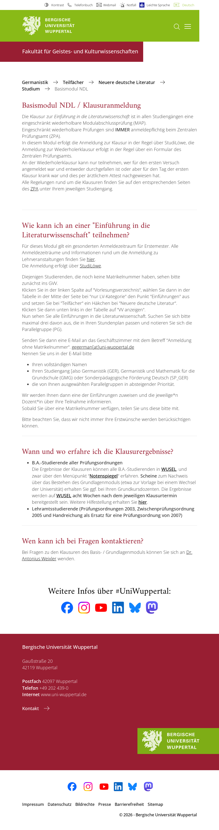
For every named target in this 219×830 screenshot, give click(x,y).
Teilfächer (74, 82)
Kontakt (31, 708)
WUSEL (63, 495)
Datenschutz (60, 804)
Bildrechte (85, 804)
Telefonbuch (83, 5)
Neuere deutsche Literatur (127, 82)
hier (91, 259)
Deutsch (188, 5)
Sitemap (155, 804)
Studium (31, 89)
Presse (104, 804)
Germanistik (35, 82)
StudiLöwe (90, 266)
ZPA (34, 189)
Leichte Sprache (158, 5)
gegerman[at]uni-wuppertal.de (103, 347)
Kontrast (57, 5)
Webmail (109, 5)
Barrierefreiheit (129, 804)
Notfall (131, 5)
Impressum (33, 804)
